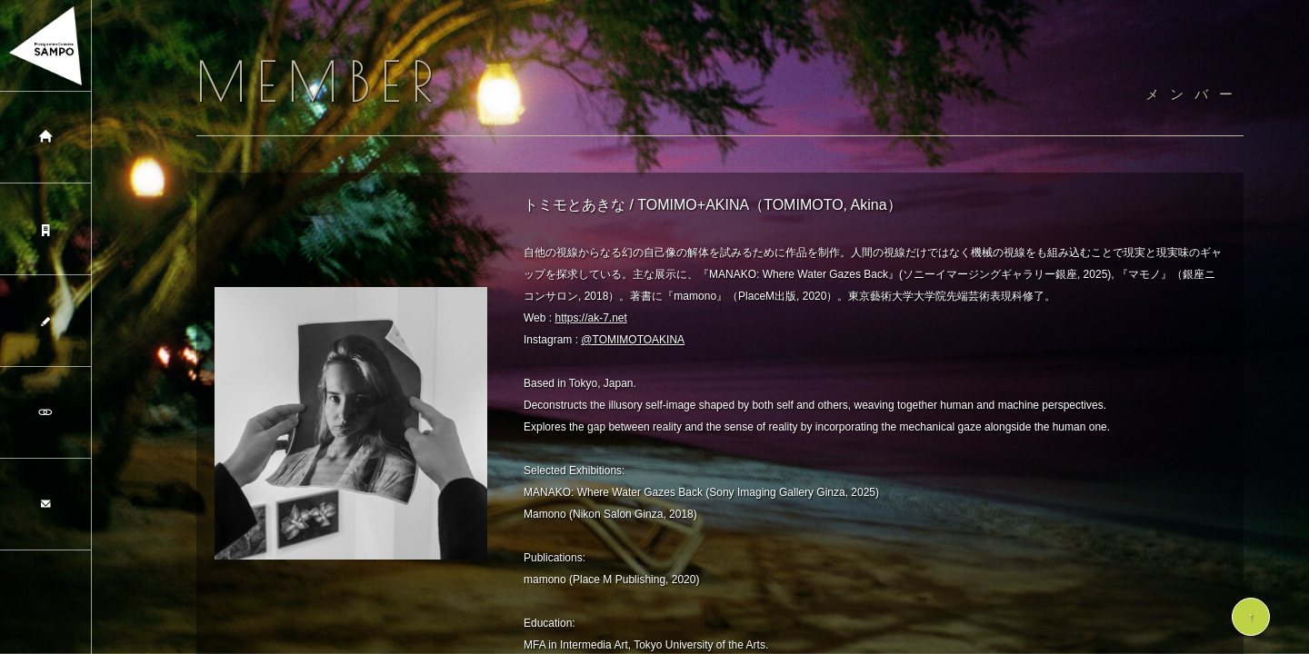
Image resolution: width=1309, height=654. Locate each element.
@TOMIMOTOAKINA (632, 339)
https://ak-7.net (590, 318)
